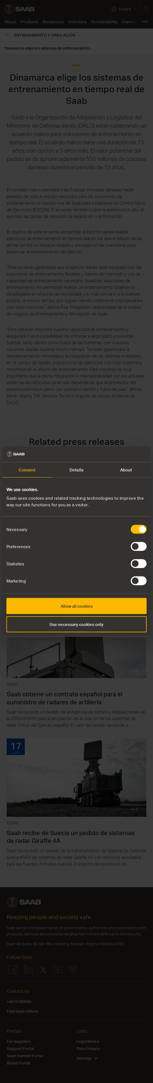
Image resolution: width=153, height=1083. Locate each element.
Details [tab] (76, 469)
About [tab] (126, 469)
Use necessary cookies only (76, 624)
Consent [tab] (27, 469)
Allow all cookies (77, 606)
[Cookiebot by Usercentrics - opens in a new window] (122, 454)
